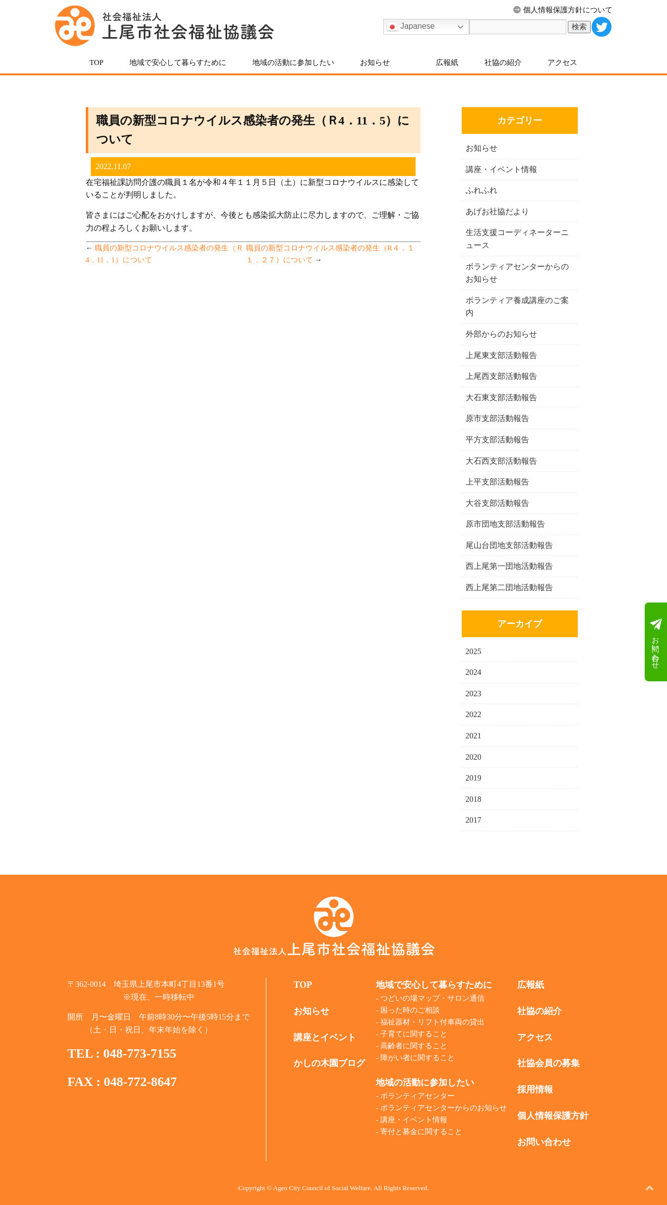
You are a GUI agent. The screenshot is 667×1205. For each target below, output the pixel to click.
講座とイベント (325, 1037)
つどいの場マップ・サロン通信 (432, 998)
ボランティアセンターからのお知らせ (443, 1108)
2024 (474, 672)
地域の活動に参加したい (293, 62)
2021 (474, 735)
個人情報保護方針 (553, 1116)
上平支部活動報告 (497, 482)
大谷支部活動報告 (497, 503)
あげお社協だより (497, 211)
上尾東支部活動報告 (501, 355)
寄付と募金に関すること (421, 1132)
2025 (474, 651)
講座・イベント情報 (501, 169)
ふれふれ (481, 190)
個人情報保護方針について (562, 10)
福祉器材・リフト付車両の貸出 (432, 1022)
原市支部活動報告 (497, 418)
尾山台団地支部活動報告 (509, 545)
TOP (97, 62)
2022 (474, 714)
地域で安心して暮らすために (177, 62)
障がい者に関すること (417, 1058)
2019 (474, 778)
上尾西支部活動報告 (501, 376)
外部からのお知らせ (501, 334)
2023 (474, 693)
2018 (474, 799)
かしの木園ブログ (329, 1063)
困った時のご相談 (410, 1010)
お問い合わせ (656, 641)
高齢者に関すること (413, 1046)
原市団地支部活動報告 (505, 524)
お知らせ (375, 62)
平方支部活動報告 (497, 439)
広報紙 (447, 62)
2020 (474, 757)
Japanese (410, 27)
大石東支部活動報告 (501, 397)
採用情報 (535, 1089)
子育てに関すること (413, 1034)
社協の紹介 (503, 62)
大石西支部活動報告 (501, 461)
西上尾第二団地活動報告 (509, 587)
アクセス (562, 62)
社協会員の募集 (548, 1063)
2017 (474, 820)
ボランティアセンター (417, 1096)
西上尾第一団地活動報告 (509, 566)
